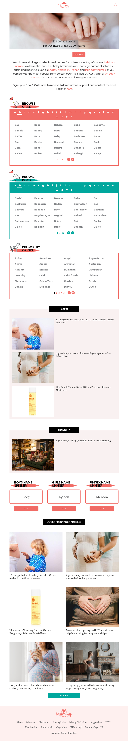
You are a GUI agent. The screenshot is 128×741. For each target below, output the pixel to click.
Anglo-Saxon (96, 258)
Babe (57, 130)
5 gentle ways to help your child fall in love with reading (83, 440)
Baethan (99, 209)
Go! (26, 508)
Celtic (42, 275)
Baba (37, 125)
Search (79, 54)
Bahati (58, 147)
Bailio (57, 226)
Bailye (97, 226)
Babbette (99, 125)
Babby (38, 130)
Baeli (97, 142)
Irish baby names (95, 70)
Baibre (97, 147)
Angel (67, 258)
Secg (26, 497)
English (52, 70)
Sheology (72, 733)
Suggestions (96, 722)
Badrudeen (80, 204)
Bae (17, 142)
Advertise (30, 722)
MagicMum (61, 727)
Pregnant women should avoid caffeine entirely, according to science (31, 687)
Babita (18, 136)
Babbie (19, 130)
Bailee (38, 153)
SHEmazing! (76, 727)
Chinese (93, 275)
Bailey (97, 153)
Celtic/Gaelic (71, 275)
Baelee (38, 142)
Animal (19, 264)
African (19, 258)
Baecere (19, 209)
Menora (102, 497)
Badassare (40, 204)
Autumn (20, 269)
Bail (76, 221)
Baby (57, 136)
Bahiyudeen (22, 221)
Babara (58, 125)
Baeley (78, 142)
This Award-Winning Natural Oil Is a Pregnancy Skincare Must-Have (30, 632)
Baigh (57, 221)
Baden (97, 136)
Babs (37, 136)
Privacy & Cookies (78, 722)
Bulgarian (70, 269)
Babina (98, 130)
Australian (95, 264)
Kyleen (64, 497)
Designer (44, 286)
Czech (92, 281)
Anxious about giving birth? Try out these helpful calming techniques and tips (90, 632)
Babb (77, 125)
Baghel (58, 215)
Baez (18, 147)
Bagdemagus (42, 215)
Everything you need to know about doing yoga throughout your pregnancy (90, 687)
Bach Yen (79, 136)
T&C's (108, 722)
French (75, 70)
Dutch (92, 286)
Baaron (38, 198)
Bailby (97, 221)
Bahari (38, 147)
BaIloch (78, 226)
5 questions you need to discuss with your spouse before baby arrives (90, 577)
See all (64, 695)
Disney (68, 286)
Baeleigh (59, 142)
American (64, 70)
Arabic (43, 264)
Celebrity (20, 275)
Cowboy (68, 281)
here (69, 89)
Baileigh (79, 153)
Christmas (20, 281)
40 (63, 159)
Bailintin (39, 226)
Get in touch (47, 727)
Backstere (20, 204)
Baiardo (39, 221)
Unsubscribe (31, 727)
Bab (17, 125)
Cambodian (95, 269)
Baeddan (39, 209)
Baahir (18, 198)
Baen (57, 209)
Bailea (18, 153)
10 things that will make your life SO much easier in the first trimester (33, 577)
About (20, 722)
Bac (96, 198)
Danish (19, 286)
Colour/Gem (46, 281)
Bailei (57, 153)
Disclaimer (44, 722)
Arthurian (69, 264)
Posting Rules (59, 722)
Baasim (58, 198)
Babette (78, 130)
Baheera (79, 147)
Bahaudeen (100, 215)
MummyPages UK (94, 727)
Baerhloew (80, 209)
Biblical (43, 269)
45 (63, 233)
